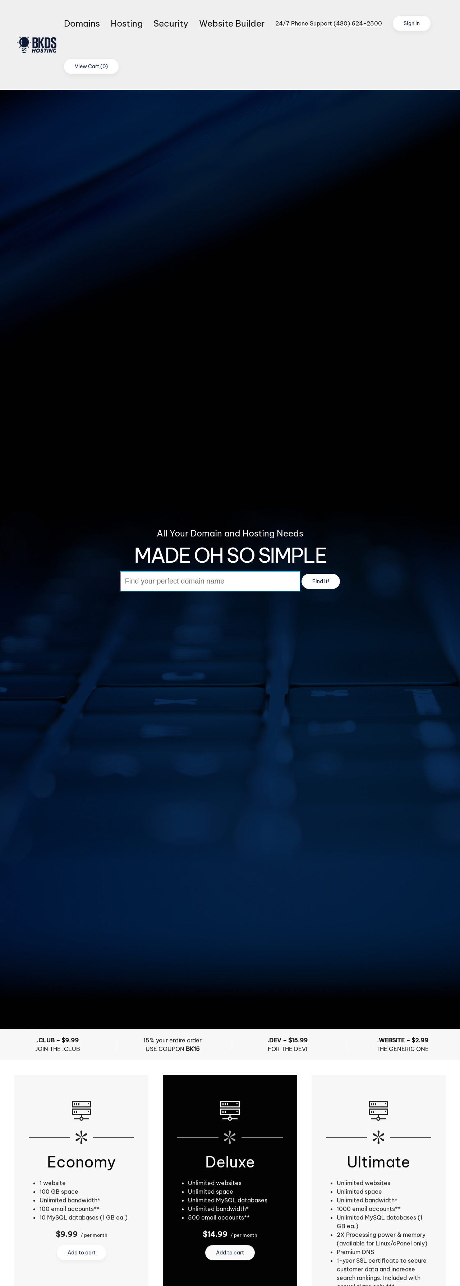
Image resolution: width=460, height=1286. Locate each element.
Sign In (412, 23)
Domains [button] (82, 23)
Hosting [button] (127, 23)
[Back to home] (39, 45)
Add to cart (82, 1253)
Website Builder (231, 23)
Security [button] (170, 23)
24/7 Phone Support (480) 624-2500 (328, 23)
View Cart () (91, 66)
